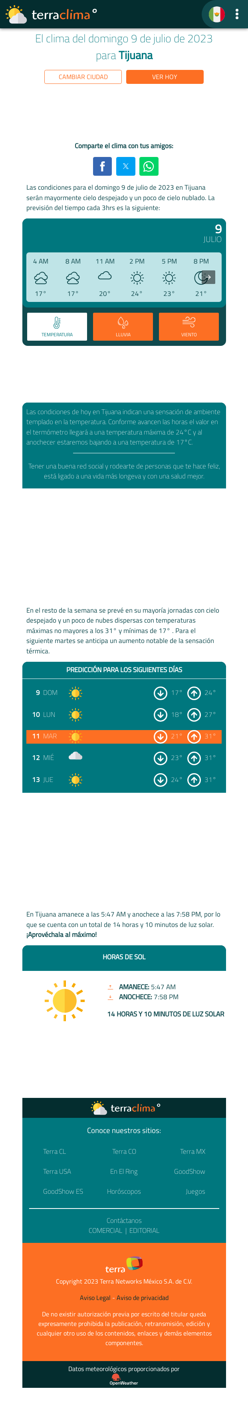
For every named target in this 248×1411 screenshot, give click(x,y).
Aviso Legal (95, 1297)
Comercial (105, 1230)
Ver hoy (164, 76)
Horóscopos (124, 1191)
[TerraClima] (217, 14)
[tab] (57, 327)
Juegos (195, 1191)
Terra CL (54, 1151)
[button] (237, 14)
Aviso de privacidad (143, 1297)
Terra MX (192, 1151)
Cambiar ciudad (83, 76)
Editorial (144, 1230)
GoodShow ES (63, 1191)
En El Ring (124, 1171)
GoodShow (189, 1171)
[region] (124, 114)
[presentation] (208, 277)
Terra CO (124, 1151)
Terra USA (57, 1171)
